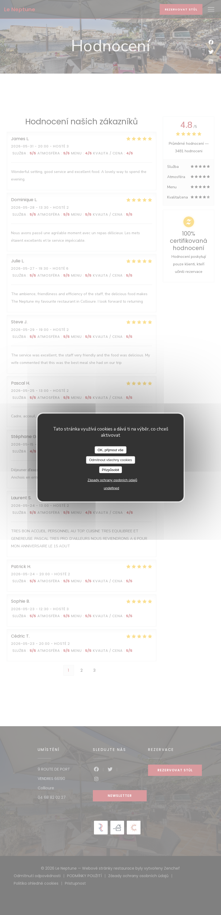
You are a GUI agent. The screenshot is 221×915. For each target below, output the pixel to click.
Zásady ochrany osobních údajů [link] (112, 480)
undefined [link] (111, 488)
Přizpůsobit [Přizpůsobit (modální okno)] (110, 470)
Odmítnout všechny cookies (110, 460)
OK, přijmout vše (110, 450)
